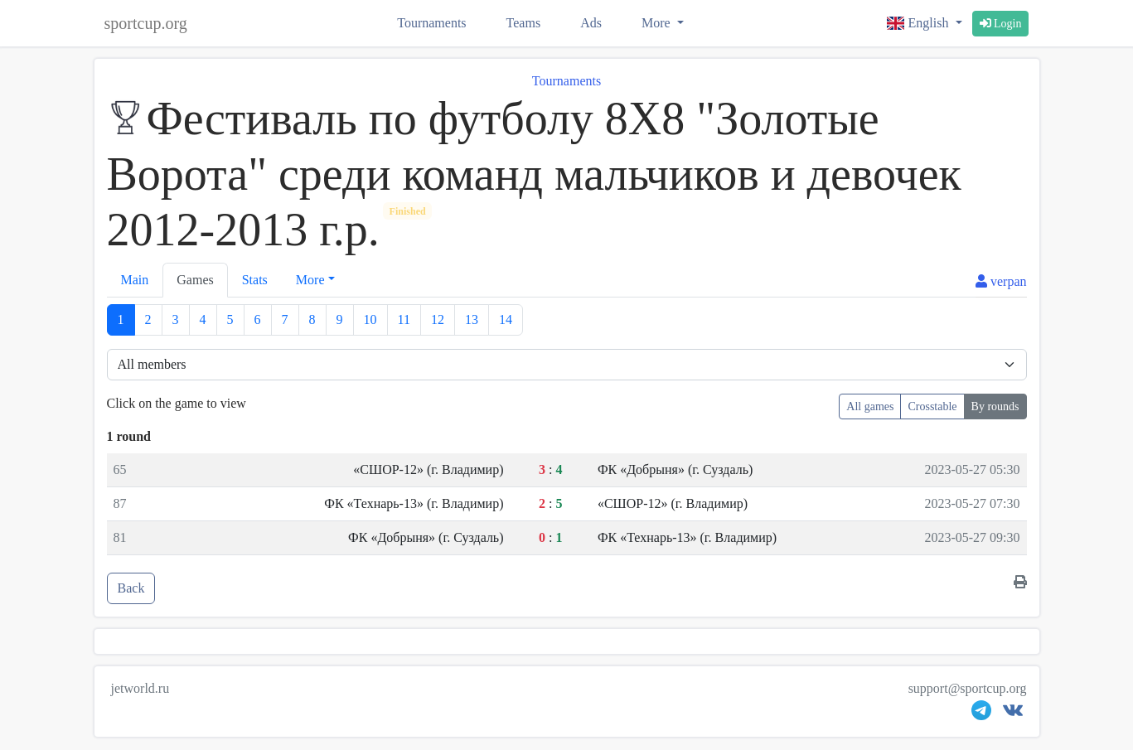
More (658, 23)
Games (195, 280)
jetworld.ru (140, 688)
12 (437, 319)
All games (869, 406)
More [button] (310, 280)
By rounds (995, 406)
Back (131, 588)
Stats (255, 280)
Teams (523, 23)
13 (471, 319)
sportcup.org (145, 23)
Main (135, 280)
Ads (591, 23)
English (919, 23)
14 (505, 319)
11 (404, 319)
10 (370, 319)
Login (1001, 23)
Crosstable (932, 406)
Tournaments (431, 23)
